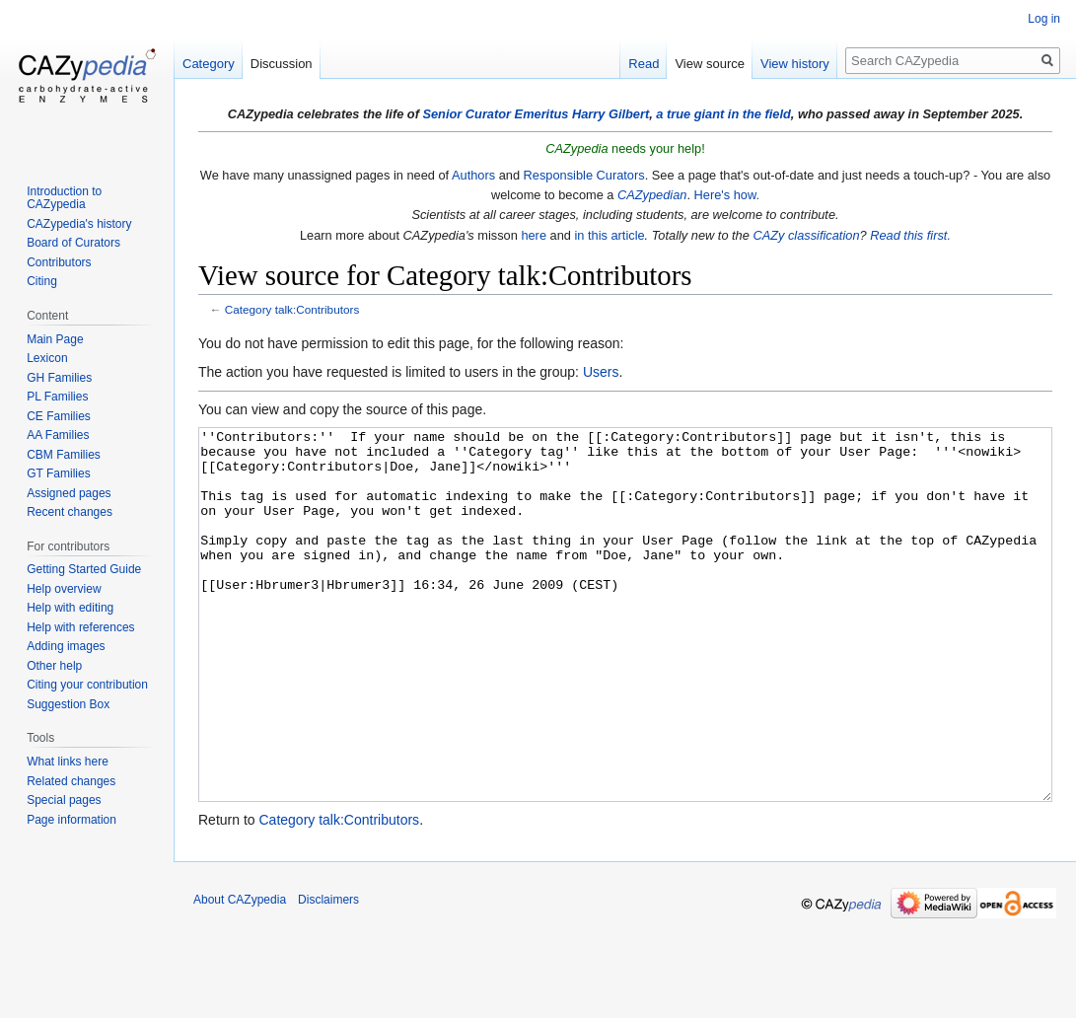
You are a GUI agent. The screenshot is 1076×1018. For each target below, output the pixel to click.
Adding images (66, 646)
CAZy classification (806, 235)
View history (794, 63)
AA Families (58, 435)
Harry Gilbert (610, 114)
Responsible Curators (584, 175)
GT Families (58, 473)
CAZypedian (651, 194)
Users (601, 372)
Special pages (64, 800)
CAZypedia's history (79, 224)
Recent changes (69, 512)
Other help (54, 666)
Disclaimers (328, 974)
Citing (42, 281)
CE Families (59, 416)
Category (208, 63)
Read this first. (910, 235)
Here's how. (726, 194)
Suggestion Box (68, 704)
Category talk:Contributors (292, 309)
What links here (67, 761)
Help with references (80, 627)
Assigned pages (68, 493)
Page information (71, 820)
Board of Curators (73, 243)
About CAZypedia (239, 974)
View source (710, 63)
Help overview (64, 589)
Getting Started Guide (84, 569)
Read (643, 63)
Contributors (59, 262)
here (533, 235)
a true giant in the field (723, 114)
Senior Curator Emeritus (495, 114)
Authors (473, 175)
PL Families (57, 396)
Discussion (282, 63)
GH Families (59, 378)
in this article (609, 235)
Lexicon (47, 358)
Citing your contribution (87, 684)
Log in (1044, 19)
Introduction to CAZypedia (64, 198)
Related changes (71, 781)
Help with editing (70, 608)
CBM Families (64, 455)
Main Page (55, 339)
